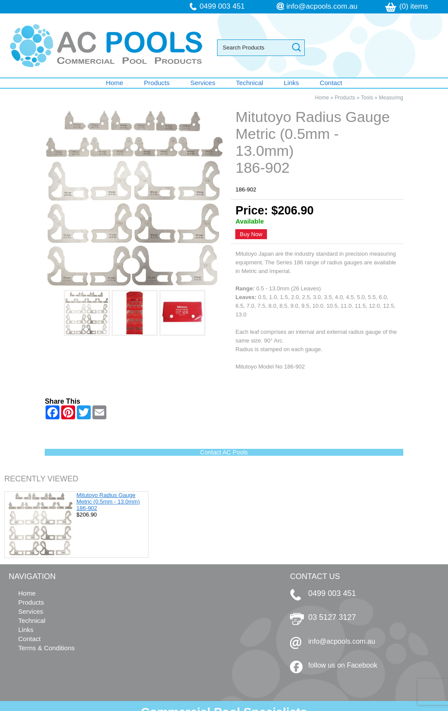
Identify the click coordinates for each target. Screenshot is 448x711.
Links (291, 82)
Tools (367, 98)
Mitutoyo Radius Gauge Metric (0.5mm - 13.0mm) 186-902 (108, 501)
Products (157, 82)
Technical (250, 82)
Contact (331, 82)
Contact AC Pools (224, 452)
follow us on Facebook (342, 665)
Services (202, 82)
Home (114, 82)
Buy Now (251, 234)
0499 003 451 (222, 6)
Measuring (391, 98)
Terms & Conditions (46, 648)
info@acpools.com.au (322, 6)
